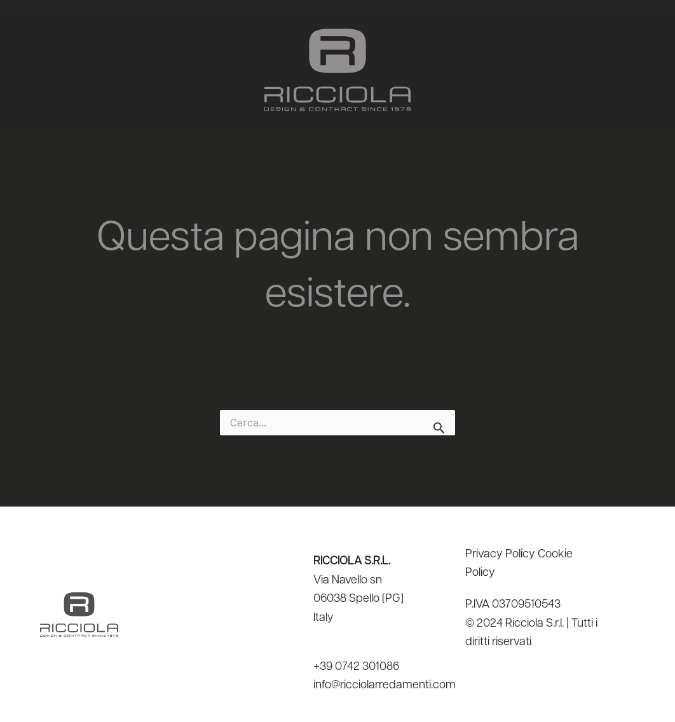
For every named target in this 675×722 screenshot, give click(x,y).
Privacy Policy (500, 554)
